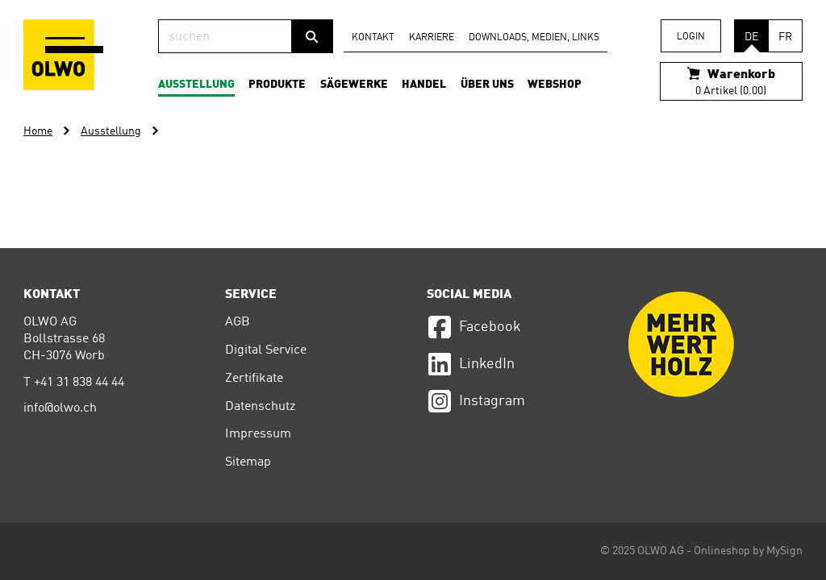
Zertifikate (254, 378)
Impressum (258, 434)
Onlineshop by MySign (748, 551)
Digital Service (266, 350)
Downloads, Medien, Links (534, 38)
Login (691, 37)
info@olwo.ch (60, 408)
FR (785, 37)
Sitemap (248, 462)
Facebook (474, 327)
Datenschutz (260, 406)
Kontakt (373, 38)
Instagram (476, 401)
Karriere (431, 38)
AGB (237, 322)
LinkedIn (471, 364)
